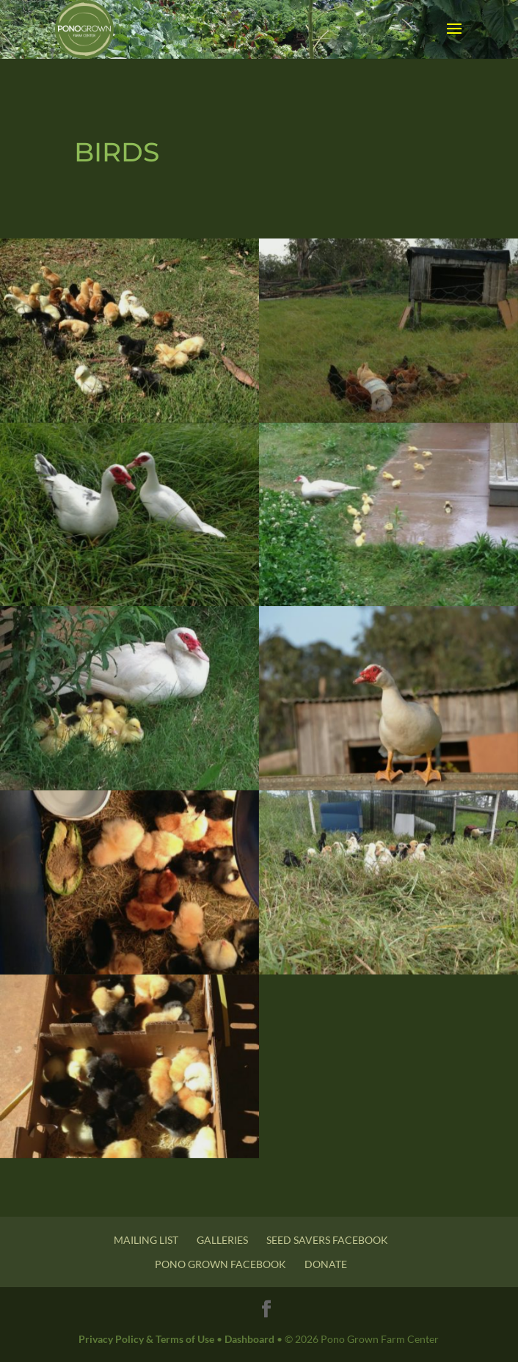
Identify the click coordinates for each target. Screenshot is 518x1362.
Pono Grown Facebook (220, 1264)
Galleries (222, 1240)
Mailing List (146, 1240)
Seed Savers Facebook (327, 1240)
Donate (325, 1264)
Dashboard (249, 1339)
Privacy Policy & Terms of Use (146, 1339)
